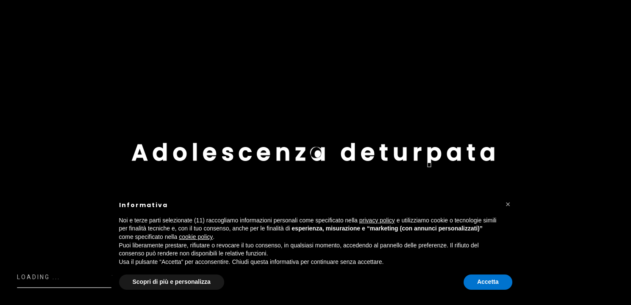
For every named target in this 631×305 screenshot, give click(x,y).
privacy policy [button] (377, 220)
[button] (508, 204)
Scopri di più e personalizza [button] (172, 281)
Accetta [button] (488, 281)
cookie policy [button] (196, 236)
